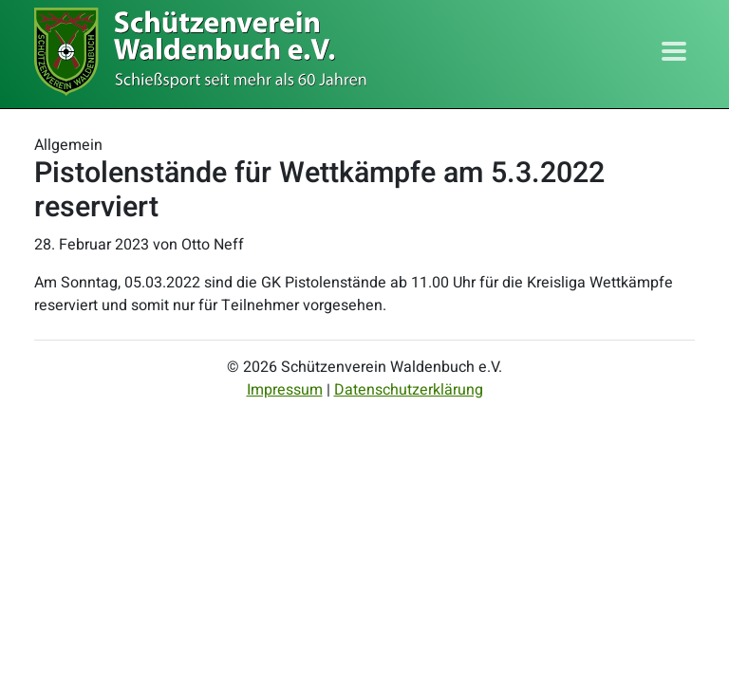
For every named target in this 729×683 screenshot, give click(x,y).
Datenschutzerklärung (408, 389)
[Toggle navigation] (674, 51)
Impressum (285, 389)
